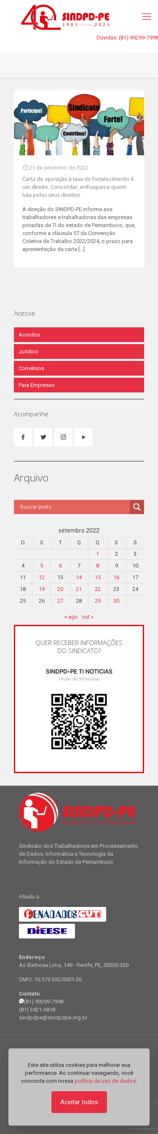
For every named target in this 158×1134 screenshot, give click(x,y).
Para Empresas (37, 385)
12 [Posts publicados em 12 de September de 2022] (42, 577)
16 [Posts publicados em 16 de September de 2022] (116, 577)
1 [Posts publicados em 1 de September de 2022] (97, 554)
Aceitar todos (79, 1102)
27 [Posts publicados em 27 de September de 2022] (60, 601)
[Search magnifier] (137, 507)
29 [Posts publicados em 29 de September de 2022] (98, 601)
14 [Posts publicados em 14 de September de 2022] (79, 577)
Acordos (29, 335)
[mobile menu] (146, 17)
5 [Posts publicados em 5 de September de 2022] (41, 565)
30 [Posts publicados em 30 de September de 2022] (116, 601)
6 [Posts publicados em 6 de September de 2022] (60, 565)
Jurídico (28, 351)
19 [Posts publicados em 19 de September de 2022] (42, 589)
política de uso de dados (105, 1081)
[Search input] (74, 507)
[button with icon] (23, 437)
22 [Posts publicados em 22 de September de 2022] (98, 589)
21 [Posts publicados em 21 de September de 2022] (79, 589)
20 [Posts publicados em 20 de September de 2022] (60, 589)
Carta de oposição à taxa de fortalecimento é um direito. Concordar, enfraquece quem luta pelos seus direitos (78, 187)
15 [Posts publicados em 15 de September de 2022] (98, 577)
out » (88, 617)
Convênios (31, 368)
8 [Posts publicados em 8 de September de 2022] (97, 565)
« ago (71, 617)
